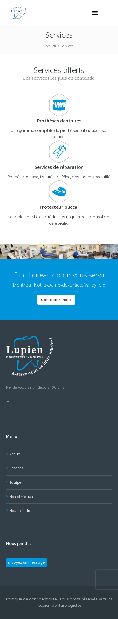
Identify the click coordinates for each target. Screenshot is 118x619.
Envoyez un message (26, 562)
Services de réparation (59, 167)
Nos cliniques (21, 496)
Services (16, 468)
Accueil (50, 45)
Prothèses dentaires (59, 121)
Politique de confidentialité (31, 599)
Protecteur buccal (59, 207)
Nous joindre (20, 510)
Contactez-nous (56, 299)
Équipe (15, 482)
